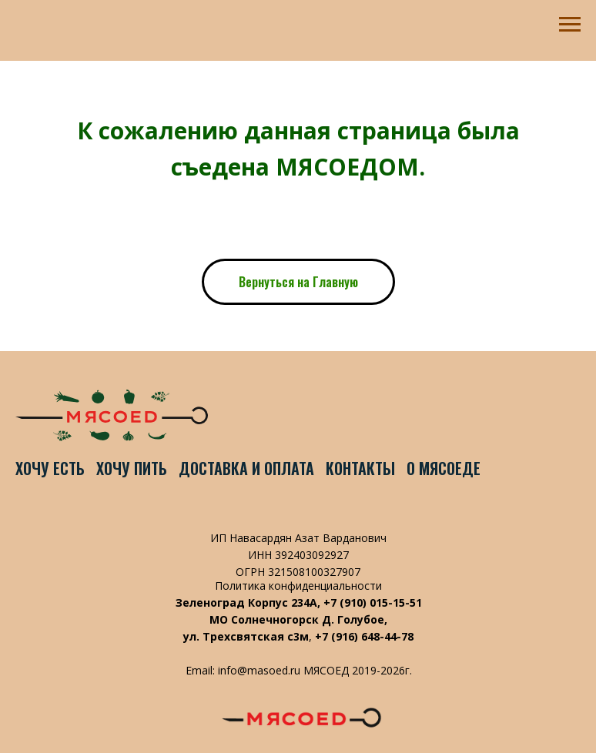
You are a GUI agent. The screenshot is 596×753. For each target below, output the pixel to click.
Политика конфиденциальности (298, 585)
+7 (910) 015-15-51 (372, 602)
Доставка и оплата (246, 468)
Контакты (360, 468)
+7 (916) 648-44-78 (364, 636)
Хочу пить (131, 468)
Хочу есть (50, 468)
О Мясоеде (443, 468)
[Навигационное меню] (570, 24)
